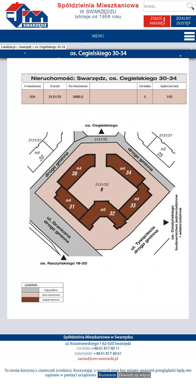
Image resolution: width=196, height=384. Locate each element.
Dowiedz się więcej (134, 375)
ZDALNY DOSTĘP (183, 21)
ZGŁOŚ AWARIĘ (157, 21)
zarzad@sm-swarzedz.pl (98, 359)
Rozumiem (107, 375)
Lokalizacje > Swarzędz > (18, 47)
